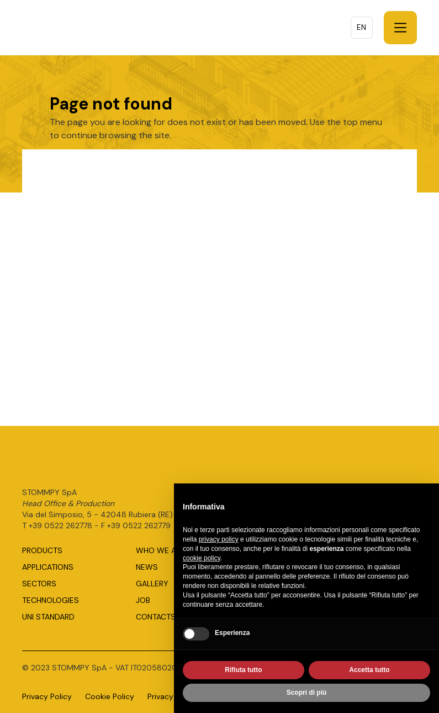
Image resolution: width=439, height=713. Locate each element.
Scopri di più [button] (307, 695)
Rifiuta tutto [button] (243, 672)
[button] (400, 27)
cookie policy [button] (201, 560)
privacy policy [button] (219, 541)
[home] (83, 27)
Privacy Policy (47, 696)
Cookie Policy (109, 696)
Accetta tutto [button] (369, 672)
